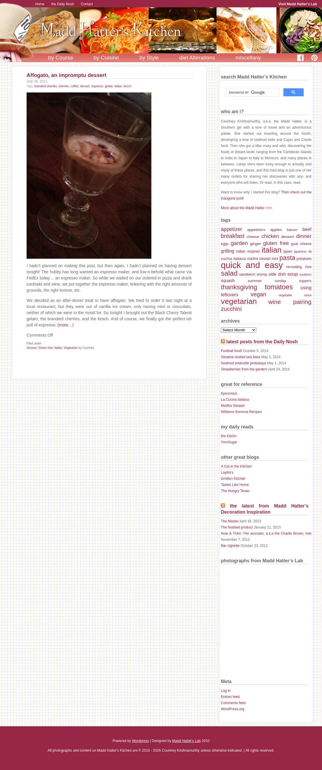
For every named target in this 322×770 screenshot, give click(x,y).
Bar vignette (230, 546)
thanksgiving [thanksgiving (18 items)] (239, 287)
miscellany (248, 58)
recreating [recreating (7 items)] (294, 267)
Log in (226, 691)
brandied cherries (45, 86)
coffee (75, 86)
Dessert (32, 347)
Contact (87, 4)
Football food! (231, 351)
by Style (149, 58)
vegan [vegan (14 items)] (258, 294)
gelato (109, 86)
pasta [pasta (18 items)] (287, 257)
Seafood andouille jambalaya (243, 363)
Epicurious (229, 393)
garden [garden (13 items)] (239, 243)
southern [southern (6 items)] (305, 274)
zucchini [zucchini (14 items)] (231, 309)
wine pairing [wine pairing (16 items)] (289, 301)
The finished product (237, 527)
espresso (97, 86)
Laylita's (227, 472)
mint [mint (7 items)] (274, 259)
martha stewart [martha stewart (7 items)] (258, 259)
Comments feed (233, 703)
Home (39, 4)
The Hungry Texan (235, 491)
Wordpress (140, 741)
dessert (85, 86)
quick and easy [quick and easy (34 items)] (252, 265)
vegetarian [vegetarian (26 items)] (239, 301)
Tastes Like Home (235, 485)
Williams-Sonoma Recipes (241, 412)
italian (118, 86)
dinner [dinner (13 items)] (303, 236)
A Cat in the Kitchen (236, 466)
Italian (58, 347)
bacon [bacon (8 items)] (292, 230)
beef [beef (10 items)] (306, 229)
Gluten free (45, 347)
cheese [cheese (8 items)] (253, 237)
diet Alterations (197, 58)
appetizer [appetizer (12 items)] (231, 229)
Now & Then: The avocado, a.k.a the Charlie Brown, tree (266, 533)
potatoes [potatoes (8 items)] (304, 258)
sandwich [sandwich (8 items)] (247, 274)
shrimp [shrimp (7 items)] (262, 274)
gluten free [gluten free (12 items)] (276, 243)
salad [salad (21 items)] (229, 273)
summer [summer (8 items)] (255, 281)
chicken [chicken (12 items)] (270, 236)
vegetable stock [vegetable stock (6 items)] (294, 295)
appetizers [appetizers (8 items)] (256, 230)
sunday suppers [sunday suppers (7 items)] (293, 281)
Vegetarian (71, 347)
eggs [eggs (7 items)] (224, 244)
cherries (64, 86)
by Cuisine (106, 58)
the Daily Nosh (62, 4)
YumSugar (229, 442)
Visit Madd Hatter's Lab (297, 4)
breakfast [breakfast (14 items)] (233, 236)
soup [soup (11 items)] (292, 274)
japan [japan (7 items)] (287, 251)
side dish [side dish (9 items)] (277, 274)
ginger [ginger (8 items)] (255, 244)
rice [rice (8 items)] (308, 267)
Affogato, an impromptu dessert (66, 75)
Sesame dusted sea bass (240, 357)
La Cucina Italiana (235, 400)
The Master (230, 521)
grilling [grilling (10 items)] (227, 251)
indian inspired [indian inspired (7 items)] (247, 251)
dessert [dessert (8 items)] (287, 237)
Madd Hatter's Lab (186, 741)
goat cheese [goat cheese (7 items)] (301, 244)
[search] (252, 92)
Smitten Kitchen (233, 479)
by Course (60, 58)
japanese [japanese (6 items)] (300, 251)
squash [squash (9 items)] (228, 280)
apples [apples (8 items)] (276, 230)
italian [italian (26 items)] (272, 250)
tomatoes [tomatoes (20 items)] (279, 287)
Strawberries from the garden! (244, 369)
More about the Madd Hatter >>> (246, 208)
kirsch (127, 86)
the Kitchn (228, 436)
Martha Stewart (233, 406)
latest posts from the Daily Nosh (262, 341)
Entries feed (230, 697)
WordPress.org (232, 709)
